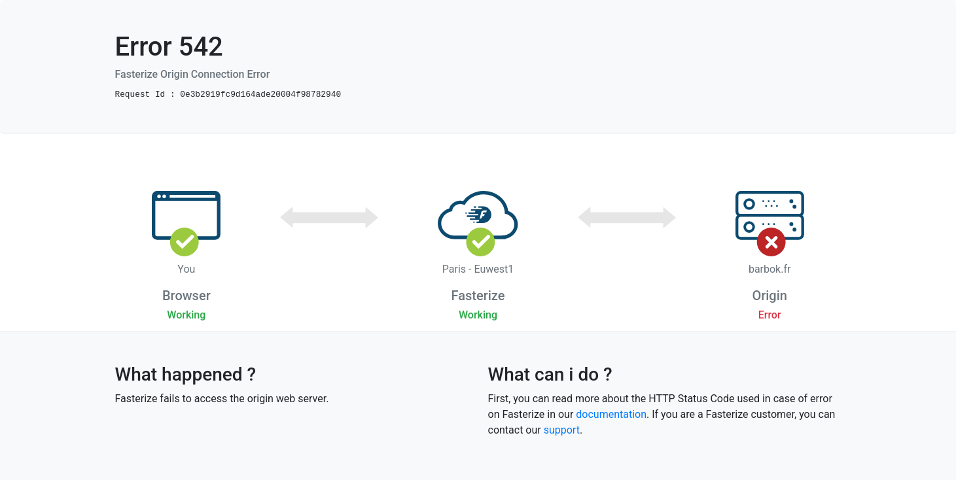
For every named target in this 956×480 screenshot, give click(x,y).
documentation (611, 414)
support (562, 430)
